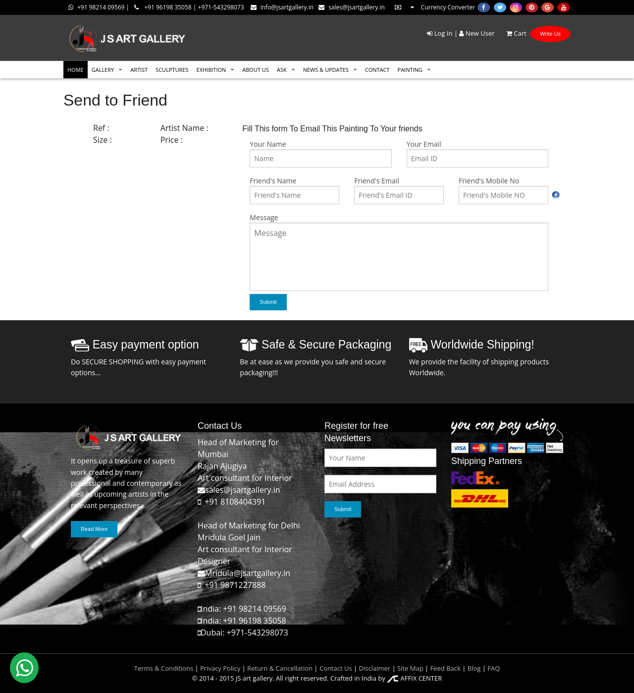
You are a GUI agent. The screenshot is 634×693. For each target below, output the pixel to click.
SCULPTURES (172, 69)
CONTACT (377, 69)
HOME (75, 69)
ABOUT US (255, 69)
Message (264, 217)
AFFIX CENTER (414, 678)
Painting (410, 69)
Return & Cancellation (280, 668)
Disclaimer (373, 668)
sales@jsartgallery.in (351, 7)
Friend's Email (376, 180)
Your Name (268, 144)
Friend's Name (273, 180)
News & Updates (326, 69)
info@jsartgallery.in (282, 7)
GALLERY (103, 69)
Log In (439, 33)
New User (476, 33)
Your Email (424, 144)
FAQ (493, 668)
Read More (94, 529)
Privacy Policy (220, 668)
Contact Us (335, 668)
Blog (474, 668)
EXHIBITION (211, 69)
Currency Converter (434, 7)
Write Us (550, 34)
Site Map (409, 668)
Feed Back (445, 668)
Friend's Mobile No (489, 180)
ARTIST (139, 69)
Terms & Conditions (163, 668)
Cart (511, 33)
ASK (282, 69)
